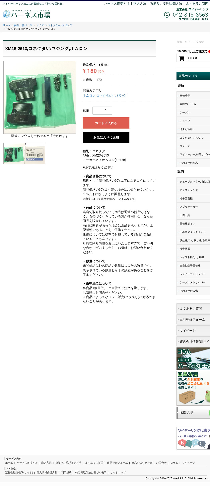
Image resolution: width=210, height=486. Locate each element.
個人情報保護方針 (47, 472)
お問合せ (161, 462)
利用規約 (66, 472)
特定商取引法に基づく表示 (90, 472)
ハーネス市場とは (117, 3)
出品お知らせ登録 (142, 462)
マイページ (188, 462)
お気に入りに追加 (106, 137)
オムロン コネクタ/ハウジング (104, 95)
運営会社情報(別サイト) (19, 472)
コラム (174, 462)
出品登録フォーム (117, 462)
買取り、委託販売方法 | (168, 3)
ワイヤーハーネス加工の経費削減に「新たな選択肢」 (34, 3)
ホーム (9, 462)
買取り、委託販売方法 (68, 462)
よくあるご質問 (197, 3)
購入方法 (139, 3)
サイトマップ (118, 472)
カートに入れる (106, 123)
